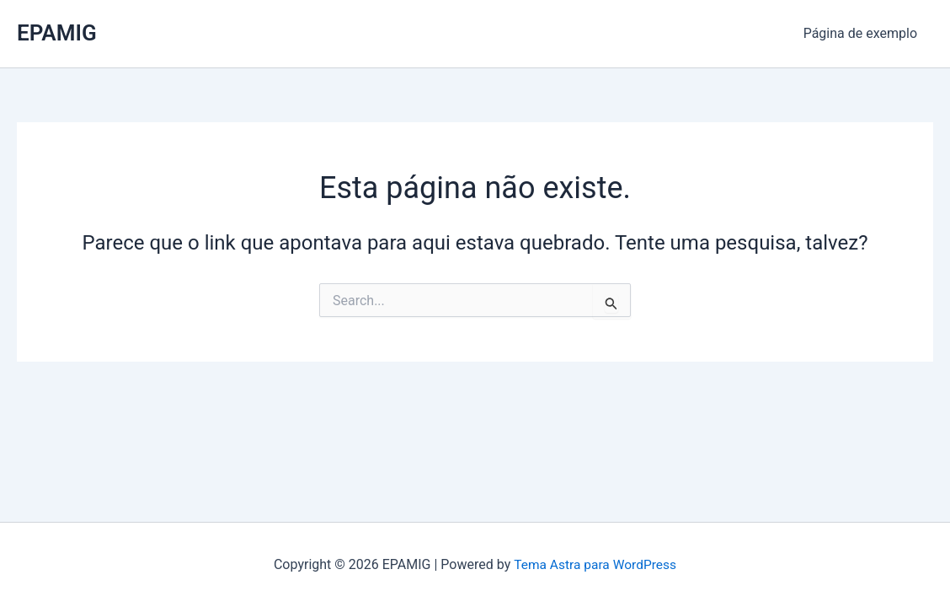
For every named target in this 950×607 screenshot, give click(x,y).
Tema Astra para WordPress (595, 564)
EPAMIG (57, 33)
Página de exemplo (863, 33)
